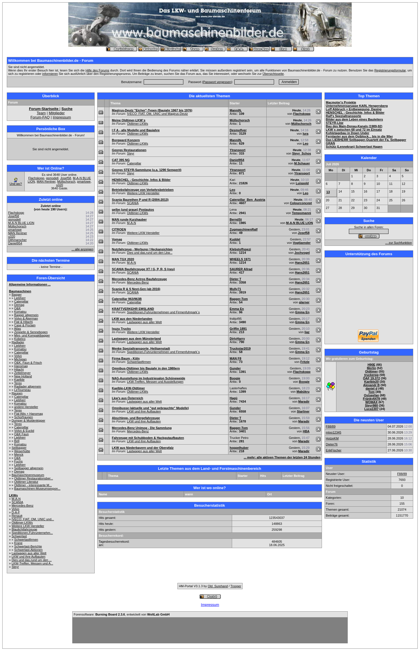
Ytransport (237, 150)
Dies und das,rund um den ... (32, 560)
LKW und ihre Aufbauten (28, 556)
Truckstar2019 (240, 348)
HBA (306, 431)
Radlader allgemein (27, 386)
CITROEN (119, 229)
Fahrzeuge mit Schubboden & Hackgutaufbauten (148, 437)
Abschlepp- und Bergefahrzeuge (136, 418)
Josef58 (65, 178)
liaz (306, 332)
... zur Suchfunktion (398, 242)
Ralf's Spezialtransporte (343, 116)
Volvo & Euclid (24, 430)
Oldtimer (371, 371)
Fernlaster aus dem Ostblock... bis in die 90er (359, 136)
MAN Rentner (46, 181)
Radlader (18, 342)
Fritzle (304, 361)
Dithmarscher (17, 240)
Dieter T (235, 279)
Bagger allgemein (26, 315)
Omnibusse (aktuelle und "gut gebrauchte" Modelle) (150, 408)
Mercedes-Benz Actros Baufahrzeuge (139, 279)
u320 (59, 185)
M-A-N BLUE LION (21, 223)
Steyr (15, 566)
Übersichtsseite (273, 73)
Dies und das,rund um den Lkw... (149, 252)
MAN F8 (235, 358)
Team (41, 113)
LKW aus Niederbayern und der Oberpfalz (143, 447)
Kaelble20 (371, 381)
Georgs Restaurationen (129, 150)
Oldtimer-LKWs (22, 522)
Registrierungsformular (390, 70)
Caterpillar (21, 301)
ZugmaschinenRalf (243, 229)
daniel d (371, 388)
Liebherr (20, 298)
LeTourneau (22, 390)
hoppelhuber (239, 447)
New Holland (23, 376)
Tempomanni (301, 213)
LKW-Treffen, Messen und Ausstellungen (155, 381)
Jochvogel (302, 252)
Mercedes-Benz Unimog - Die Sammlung (142, 428)
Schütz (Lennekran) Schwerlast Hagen (354, 146)
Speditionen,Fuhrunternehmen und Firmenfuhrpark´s (163, 312)
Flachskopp (36, 178)
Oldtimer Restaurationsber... (33, 478)
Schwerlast (19, 536)
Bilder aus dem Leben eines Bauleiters (354, 119)
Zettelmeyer (22, 373)
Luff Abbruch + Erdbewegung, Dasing (354, 109)
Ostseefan (371, 395)
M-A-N (16, 498)
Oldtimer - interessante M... (33, 485)
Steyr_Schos (301, 153)
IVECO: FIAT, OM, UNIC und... (33, 519)
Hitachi (19, 369)
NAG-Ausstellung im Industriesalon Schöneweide (148, 378)
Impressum (62, 117)
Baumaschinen (20, 291)
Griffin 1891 (238, 328)
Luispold (302, 183)
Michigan (20, 359)
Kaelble (19, 379)
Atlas (17, 328)
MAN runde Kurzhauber (129, 219)
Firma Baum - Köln (126, 358)
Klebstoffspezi (240, 249)
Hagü (233, 398)
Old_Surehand (218, 586)
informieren (50, 73)
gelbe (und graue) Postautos (133, 209)
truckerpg (371, 375)
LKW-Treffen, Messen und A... (32, 563)
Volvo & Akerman (26, 318)
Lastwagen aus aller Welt (29, 553)
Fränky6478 (371, 398)
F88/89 (331, 426)
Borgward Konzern (126, 140)
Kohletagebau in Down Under (347, 133)
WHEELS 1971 (240, 259)
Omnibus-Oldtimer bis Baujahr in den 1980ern (146, 368)
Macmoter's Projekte (341, 102)
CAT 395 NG (121, 160)
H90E (372, 364)
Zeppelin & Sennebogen (31, 332)
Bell (16, 441)
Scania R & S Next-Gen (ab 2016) (136, 289)
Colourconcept (301, 203)
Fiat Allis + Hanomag (28, 413)
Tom (371, 392)
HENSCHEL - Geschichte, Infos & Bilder (141, 179)
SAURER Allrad (241, 269)
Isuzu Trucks (121, 328)
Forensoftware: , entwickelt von (121, 614)
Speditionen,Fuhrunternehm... (32, 532)
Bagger (17, 294)
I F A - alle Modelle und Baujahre (136, 130)
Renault (17, 515)
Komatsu (20, 311)
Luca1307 (371, 409)
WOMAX (371, 402)
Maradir (303, 401)
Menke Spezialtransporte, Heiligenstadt (141, 348)
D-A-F (16, 512)
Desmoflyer (238, 130)
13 (328, 192)
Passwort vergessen (217, 82)
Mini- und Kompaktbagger (32, 335)
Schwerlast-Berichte (28, 546)
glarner (304, 302)
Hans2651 (302, 262)
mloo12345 (333, 432)
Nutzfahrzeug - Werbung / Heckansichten (142, 249)
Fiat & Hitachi (23, 322)
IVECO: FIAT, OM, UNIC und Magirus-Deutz (157, 113)
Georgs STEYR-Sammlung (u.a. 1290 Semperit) (146, 170)
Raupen (17, 393)
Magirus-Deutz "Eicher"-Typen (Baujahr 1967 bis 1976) (152, 110)
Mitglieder (57, 113)
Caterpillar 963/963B (127, 299)
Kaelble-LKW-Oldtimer (128, 388)
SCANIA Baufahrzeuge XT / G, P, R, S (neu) (143, 269)
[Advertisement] (368, 294)
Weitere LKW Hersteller (28, 526)
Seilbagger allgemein (28, 468)
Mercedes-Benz (22, 505)
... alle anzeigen (82, 249)
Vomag (117, 239)
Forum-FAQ (40, 117)
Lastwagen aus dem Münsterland (136, 338)
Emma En (237, 308)
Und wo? (16, 183)
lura (305, 133)
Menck (18, 454)
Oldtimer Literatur (26, 481)
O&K (17, 308)
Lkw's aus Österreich (127, 398)
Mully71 (235, 289)
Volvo (18, 356)
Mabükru (302, 391)
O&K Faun (21, 434)
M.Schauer (302, 163)
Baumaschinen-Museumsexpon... (37, 488)
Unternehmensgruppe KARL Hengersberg (357, 105)
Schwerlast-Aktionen (28, 549)
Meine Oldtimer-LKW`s (128, 120)
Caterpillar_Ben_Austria (247, 199)
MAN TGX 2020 (123, 259)
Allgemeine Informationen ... (29, 284)
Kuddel (235, 239)
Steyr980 (371, 405)
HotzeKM (332, 438)
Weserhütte (22, 451)
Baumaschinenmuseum (28, 475)
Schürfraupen (23, 417)
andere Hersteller (26, 407)
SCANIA (17, 502)
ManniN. (236, 110)
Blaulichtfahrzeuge (24, 529)
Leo (306, 143)
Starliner (303, 411)
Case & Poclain (24, 325)
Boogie (235, 378)
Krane (18, 543)
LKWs (13, 495)
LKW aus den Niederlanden (132, 318)
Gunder (235, 368)
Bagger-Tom (239, 299)
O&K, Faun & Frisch (28, 362)
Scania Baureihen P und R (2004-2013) (140, 199)
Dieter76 (332, 444)
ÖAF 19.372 (371, 378)
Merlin (371, 368)
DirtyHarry (237, 338)
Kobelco (20, 339)
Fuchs (18, 461)
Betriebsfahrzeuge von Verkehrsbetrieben (143, 189)
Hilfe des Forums (97, 70)
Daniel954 (15, 243)
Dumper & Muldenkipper (28, 420)
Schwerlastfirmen (26, 539)
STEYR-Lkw (334, 122)
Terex (18, 383)
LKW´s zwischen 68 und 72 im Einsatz (354, 129)
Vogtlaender (302, 242)
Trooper (235, 586)
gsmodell (52, 178)
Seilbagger (19, 447)
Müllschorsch (66, 181)
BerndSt (236, 219)
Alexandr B (371, 385)
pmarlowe (84, 181)
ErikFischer (333, 450)
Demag (19, 305)
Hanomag (21, 366)
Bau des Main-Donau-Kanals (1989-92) (354, 126)
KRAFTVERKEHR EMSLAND (133, 308)
